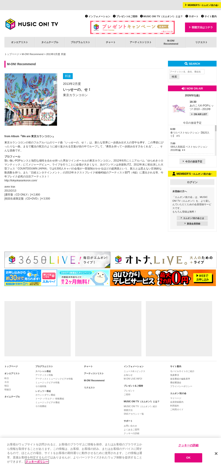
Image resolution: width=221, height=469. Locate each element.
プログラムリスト (80, 42)
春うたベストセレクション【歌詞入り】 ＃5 (189, 132)
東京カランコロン (75, 95)
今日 (6, 382)
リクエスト (201, 42)
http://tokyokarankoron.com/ (20, 180)
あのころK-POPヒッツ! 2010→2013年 (202, 105)
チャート (111, 42)
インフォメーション (99, 16)
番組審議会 (175, 382)
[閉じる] (216, 455)
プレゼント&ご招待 (126, 16)
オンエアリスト (19, 42)
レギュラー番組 (43, 391)
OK (188, 459)
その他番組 (40, 406)
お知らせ (128, 375)
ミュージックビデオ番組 (47, 402)
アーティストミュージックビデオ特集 (54, 379)
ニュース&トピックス (134, 371)
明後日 (7, 389)
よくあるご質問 (131, 429)
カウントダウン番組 (45, 395)
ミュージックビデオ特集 (47, 382)
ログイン (192, 182)
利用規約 (174, 405)
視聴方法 (128, 410)
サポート (193, 16)
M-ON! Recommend (33, 54)
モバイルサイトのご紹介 (182, 371)
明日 (6, 386)
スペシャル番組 (43, 371)
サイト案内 (210, 16)
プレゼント (129, 390)
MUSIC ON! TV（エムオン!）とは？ (163, 16)
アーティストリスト (141, 42)
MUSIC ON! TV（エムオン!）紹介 (140, 406)
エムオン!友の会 (178, 393)
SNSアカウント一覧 (134, 414)
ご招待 (127, 394)
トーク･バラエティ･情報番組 (49, 398)
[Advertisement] (37, 328)
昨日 (6, 378)
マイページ (175, 398)
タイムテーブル (49, 42)
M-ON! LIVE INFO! (133, 379)
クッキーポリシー (36, 463)
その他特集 (40, 386)
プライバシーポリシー (181, 386)
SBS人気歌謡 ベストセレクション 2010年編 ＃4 (189, 147)
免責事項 (174, 375)
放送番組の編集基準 (180, 379)
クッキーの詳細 (131, 433)
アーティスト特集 (44, 375)
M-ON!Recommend (171, 42)
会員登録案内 (176, 402)
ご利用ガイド (176, 409)
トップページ (11, 54)
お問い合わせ (130, 426)
